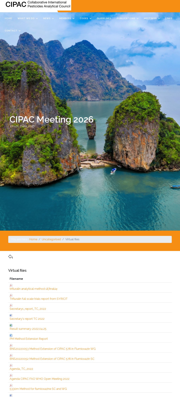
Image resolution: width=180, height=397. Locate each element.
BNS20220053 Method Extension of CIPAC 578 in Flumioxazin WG (53, 348)
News (47, 18)
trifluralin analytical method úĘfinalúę (33, 288)
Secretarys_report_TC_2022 (28, 308)
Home (8, 18)
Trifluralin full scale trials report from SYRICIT (39, 298)
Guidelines (104, 18)
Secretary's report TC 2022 (27, 318)
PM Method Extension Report (29, 338)
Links (168, 18)
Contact (11, 30)
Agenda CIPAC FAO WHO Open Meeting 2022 (39, 379)
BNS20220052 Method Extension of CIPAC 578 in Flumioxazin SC (52, 358)
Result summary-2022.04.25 (28, 328)
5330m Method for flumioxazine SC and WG (38, 389)
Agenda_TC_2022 (21, 368)
